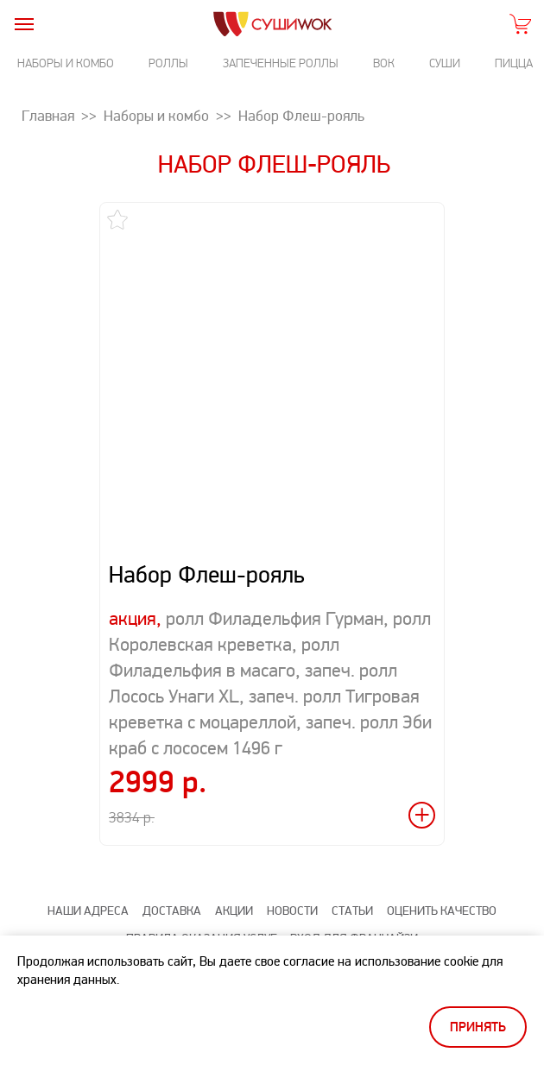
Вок (384, 63)
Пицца (514, 63)
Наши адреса (88, 911)
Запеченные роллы (280, 63)
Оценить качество (442, 911)
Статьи (352, 911)
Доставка (171, 911)
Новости (292, 911)
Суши (444, 63)
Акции (234, 911)
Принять (478, 1027)
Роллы (168, 63)
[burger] (23, 23)
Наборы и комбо (65, 63)
